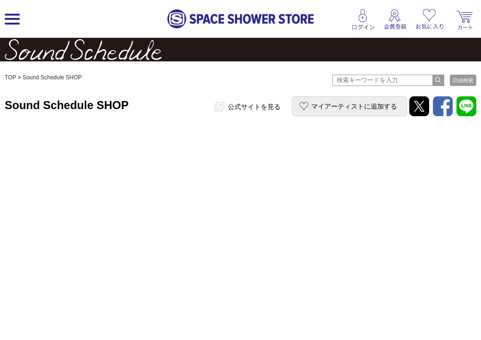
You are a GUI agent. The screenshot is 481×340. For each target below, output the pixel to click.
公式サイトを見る (254, 106)
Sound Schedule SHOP (52, 77)
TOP (10, 77)
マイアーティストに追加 (354, 106)
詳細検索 (463, 80)
